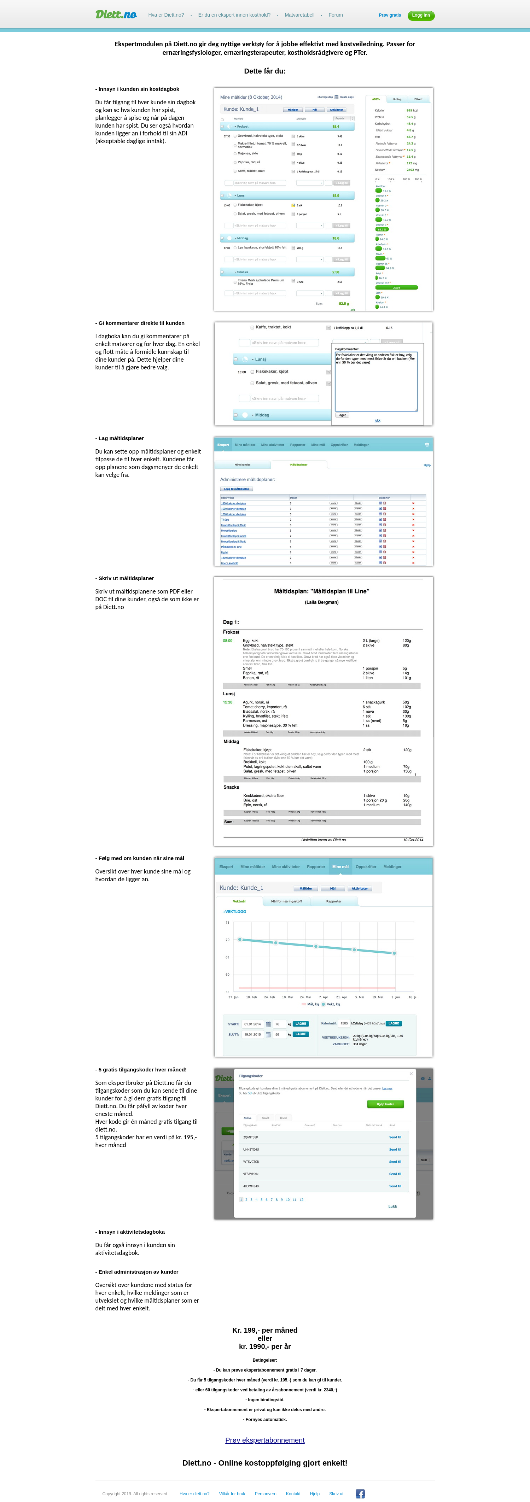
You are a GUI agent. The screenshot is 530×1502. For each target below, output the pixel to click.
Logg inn (421, 15)
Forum (335, 15)
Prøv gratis (390, 15)
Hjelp (315, 1493)
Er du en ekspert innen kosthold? (234, 15)
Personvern (265, 1493)
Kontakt (293, 1493)
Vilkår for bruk (232, 1493)
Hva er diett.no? (195, 1493)
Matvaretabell (299, 15)
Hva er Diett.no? (166, 15)
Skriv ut (336, 1493)
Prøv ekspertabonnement (265, 1440)
